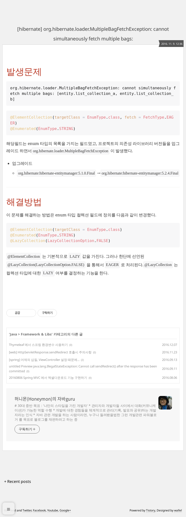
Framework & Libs (36, 334)
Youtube (52, 510)
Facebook (39, 510)
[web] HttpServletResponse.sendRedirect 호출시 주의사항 (50, 352)
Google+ (65, 510)
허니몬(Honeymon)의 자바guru (45, 399)
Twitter (27, 510)
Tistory (150, 510)
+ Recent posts (17, 481)
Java (13, 334)
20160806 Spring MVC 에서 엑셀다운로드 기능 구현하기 (48, 377)
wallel (178, 510)
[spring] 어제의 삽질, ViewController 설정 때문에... (44, 359)
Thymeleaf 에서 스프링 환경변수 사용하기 (38, 344)
